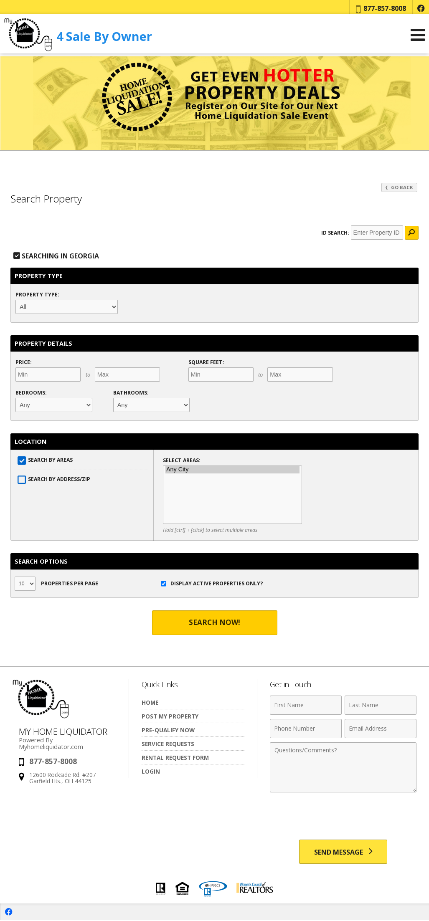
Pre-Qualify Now (168, 730)
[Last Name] (380, 705)
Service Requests (168, 744)
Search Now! (215, 622)
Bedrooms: (31, 392)
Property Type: (37, 294)
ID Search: (335, 232)
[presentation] (343, 817)
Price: (23, 362)
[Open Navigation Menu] (418, 37)
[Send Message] (343, 852)
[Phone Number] (306, 728)
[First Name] (306, 705)
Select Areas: (182, 460)
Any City (232, 469)
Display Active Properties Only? (212, 584)
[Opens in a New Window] (420, 8)
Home (150, 702)
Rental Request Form (175, 758)
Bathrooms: (131, 392)
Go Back (399, 187)
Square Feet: (206, 362)
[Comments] (343, 767)
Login (151, 771)
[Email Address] (380, 728)
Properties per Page (56, 584)
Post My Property (170, 716)
